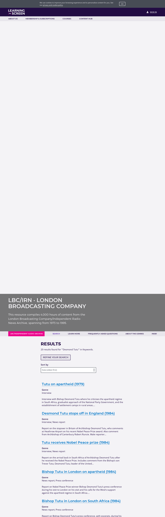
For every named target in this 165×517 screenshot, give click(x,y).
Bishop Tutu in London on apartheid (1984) (79, 472)
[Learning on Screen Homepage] (16, 12)
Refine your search (55, 357)
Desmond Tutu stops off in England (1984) (78, 413)
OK (122, 4)
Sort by (44, 364)
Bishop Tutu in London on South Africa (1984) (81, 501)
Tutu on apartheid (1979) (63, 384)
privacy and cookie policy (53, 5)
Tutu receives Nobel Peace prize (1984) (76, 442)
